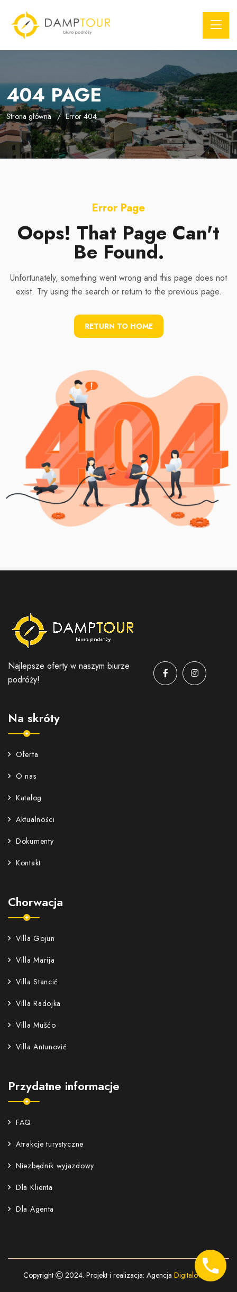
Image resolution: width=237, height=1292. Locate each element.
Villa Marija (31, 960)
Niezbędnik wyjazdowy (51, 1165)
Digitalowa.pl (194, 1275)
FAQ (19, 1122)
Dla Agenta (31, 1209)
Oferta (23, 754)
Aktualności (31, 819)
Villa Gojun (31, 938)
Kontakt (24, 862)
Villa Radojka (34, 1003)
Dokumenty (30, 841)
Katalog (25, 797)
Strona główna (28, 116)
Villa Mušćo (32, 1025)
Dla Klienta (30, 1187)
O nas (22, 776)
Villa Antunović (37, 1046)
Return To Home (119, 326)
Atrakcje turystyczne (46, 1144)
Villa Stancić (33, 981)
